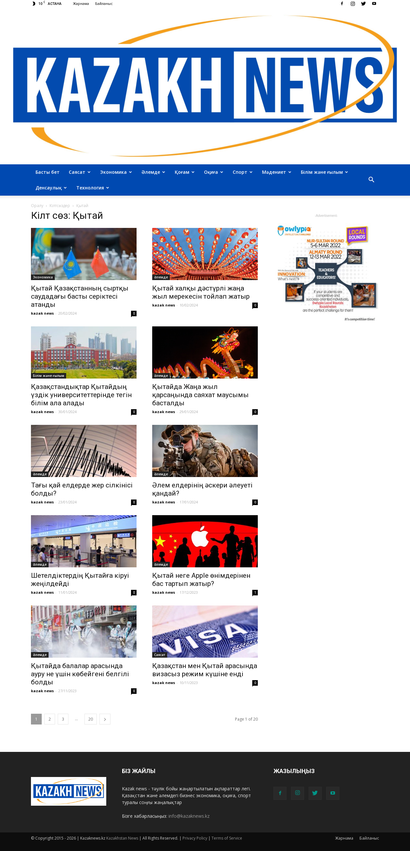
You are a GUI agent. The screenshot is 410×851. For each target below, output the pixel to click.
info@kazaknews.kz (189, 816)
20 (90, 719)
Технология (92, 188)
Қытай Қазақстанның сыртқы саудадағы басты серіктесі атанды (79, 296)
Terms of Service (227, 838)
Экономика (116, 172)
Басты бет (48, 172)
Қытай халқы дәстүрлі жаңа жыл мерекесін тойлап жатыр (201, 292)
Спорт (243, 172)
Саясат (80, 172)
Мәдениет (276, 172)
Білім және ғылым (324, 172)
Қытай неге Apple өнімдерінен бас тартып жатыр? (201, 580)
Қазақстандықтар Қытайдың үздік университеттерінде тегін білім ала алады (81, 395)
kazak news (42, 313)
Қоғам (185, 172)
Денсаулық (51, 188)
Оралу (37, 205)
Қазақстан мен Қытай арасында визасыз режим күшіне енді (204, 670)
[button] (371, 180)
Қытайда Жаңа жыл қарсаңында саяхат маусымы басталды (200, 395)
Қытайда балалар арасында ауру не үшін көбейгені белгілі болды (80, 674)
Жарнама (81, 3)
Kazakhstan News (122, 838)
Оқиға (213, 172)
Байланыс (104, 3)
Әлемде (153, 172)
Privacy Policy (195, 838)
